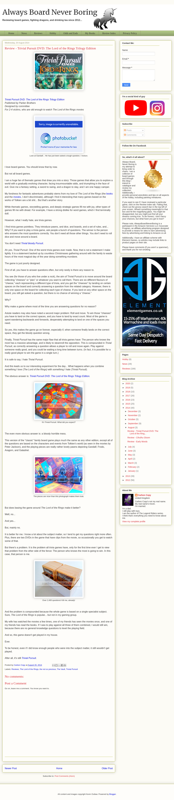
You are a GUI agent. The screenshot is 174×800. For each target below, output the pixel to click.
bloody (32, 243)
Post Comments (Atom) (65, 776)
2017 (128, 395)
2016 (128, 400)
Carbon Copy (144, 495)
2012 (128, 480)
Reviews (38, 33)
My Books (90, 33)
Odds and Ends (70, 33)
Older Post (107, 768)
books (109, 193)
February (132, 467)
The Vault (61, 669)
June (130, 451)
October (132, 419)
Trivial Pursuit (29, 658)
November (133, 415)
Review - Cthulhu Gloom (138, 437)
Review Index (109, 33)
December (133, 411)
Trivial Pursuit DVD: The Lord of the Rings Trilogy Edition (34, 99)
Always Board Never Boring (49, 12)
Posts (128, 130)
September (133, 423)
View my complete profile (133, 521)
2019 (128, 387)
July (130, 447)
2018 (128, 391)
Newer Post (11, 768)
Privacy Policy (130, 33)
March (131, 463)
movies (17, 197)
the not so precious (48, 669)
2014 (128, 408)
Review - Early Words (137, 441)
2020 (128, 383)
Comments (130, 135)
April (130, 459)
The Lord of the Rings (29, 669)
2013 (128, 476)
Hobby (53, 33)
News (24, 33)
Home (11, 33)
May (130, 455)
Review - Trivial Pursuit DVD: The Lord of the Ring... (142, 432)
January (132, 471)
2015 (128, 404)
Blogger (112, 794)
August (131, 427)
